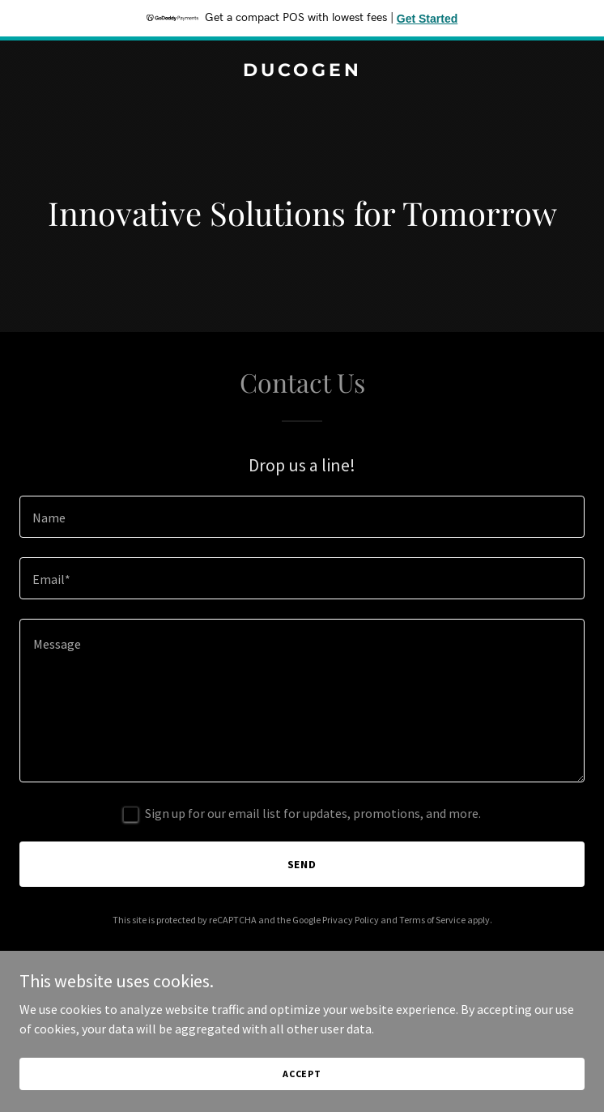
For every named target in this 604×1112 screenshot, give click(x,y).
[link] (302, 71)
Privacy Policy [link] (350, 920)
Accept (302, 1073)
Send (302, 864)
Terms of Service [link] (432, 920)
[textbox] (302, 517)
